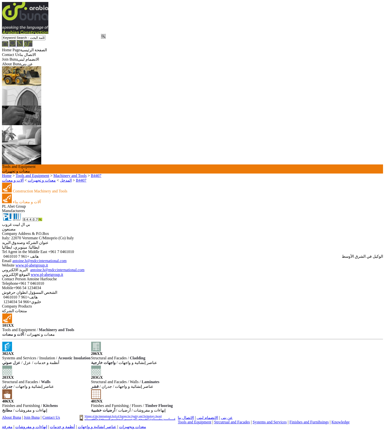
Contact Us (51, 417)
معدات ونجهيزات (132, 427)
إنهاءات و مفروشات (31, 427)
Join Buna (32, 417)
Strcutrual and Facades (232, 422)
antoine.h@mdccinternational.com (39, 261)
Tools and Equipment (194, 422)
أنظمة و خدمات (62, 427)
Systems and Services (270, 422)
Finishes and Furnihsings (309, 422)
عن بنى (227, 418)
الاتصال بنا (186, 418)
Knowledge (340, 422)
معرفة (7, 427)
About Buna (11, 417)
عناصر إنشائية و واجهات (97, 427)
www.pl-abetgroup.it (31, 265)
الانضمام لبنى (207, 418)
